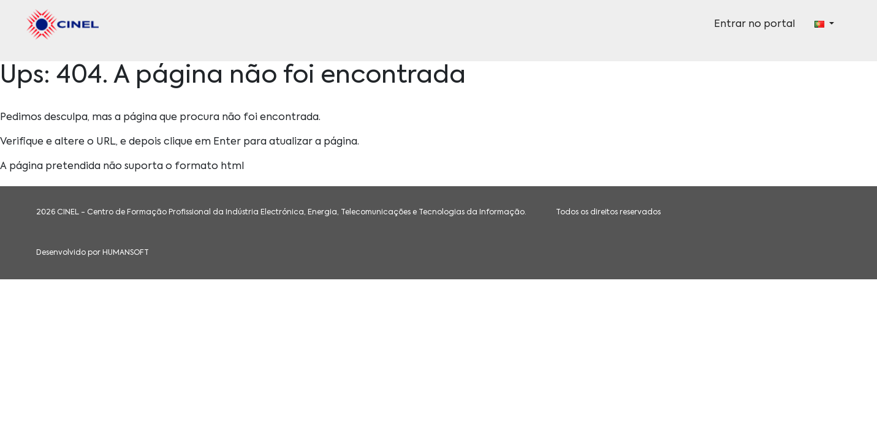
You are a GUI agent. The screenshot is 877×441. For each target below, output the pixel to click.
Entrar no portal (754, 24)
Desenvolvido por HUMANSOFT (92, 253)
